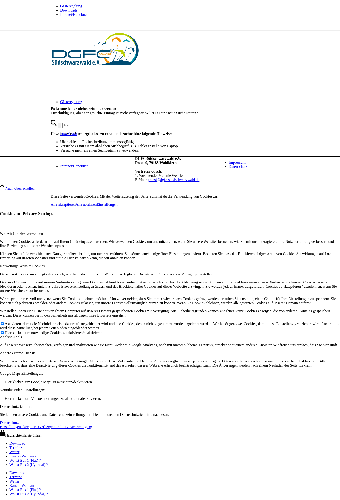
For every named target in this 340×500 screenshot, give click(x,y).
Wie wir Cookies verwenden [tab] (21, 233)
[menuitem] (174, 6)
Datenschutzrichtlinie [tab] (16, 406)
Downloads (68, 10)
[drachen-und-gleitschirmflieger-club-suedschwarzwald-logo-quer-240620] (95, 66)
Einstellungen (107, 204)
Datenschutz (238, 167)
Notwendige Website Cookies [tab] (22, 266)
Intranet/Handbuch (74, 15)
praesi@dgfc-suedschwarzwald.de (174, 180)
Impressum (237, 162)
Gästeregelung (71, 6)
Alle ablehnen (86, 204)
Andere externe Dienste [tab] (18, 353)
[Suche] (83, 125)
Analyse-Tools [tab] (11, 337)
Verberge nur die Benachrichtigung (65, 427)
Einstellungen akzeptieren (19, 427)
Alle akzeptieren (63, 204)
